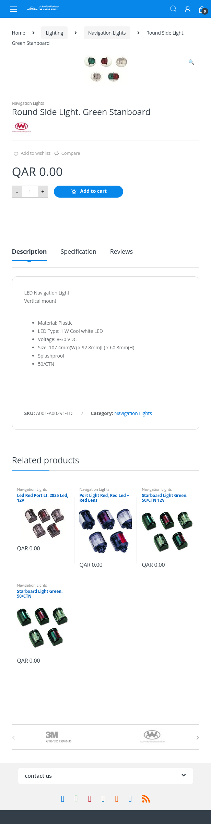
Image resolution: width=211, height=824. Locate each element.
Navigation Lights (107, 32)
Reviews (121, 251)
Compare (70, 153)
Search (173, 9)
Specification (78, 251)
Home (18, 32)
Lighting (54, 32)
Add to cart (93, 191)
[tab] (29, 254)
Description (29, 251)
